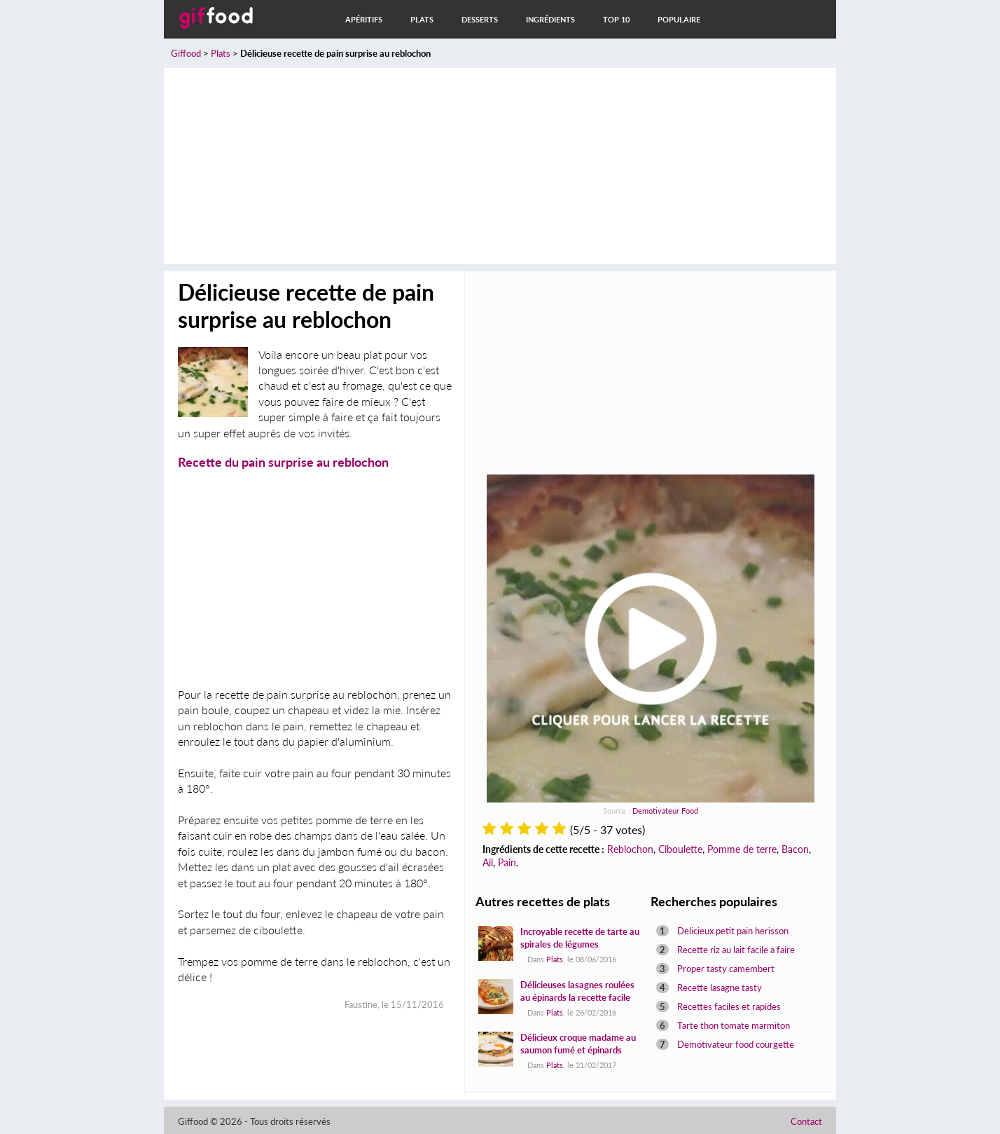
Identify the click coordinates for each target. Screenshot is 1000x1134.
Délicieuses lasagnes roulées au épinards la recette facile (577, 991)
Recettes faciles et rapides (729, 1006)
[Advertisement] (500, 166)
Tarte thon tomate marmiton (733, 1025)
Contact (806, 1121)
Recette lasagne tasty (719, 987)
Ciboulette (680, 849)
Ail (487, 862)
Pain (507, 862)
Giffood (186, 53)
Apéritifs (363, 19)
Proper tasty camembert (726, 968)
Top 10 (616, 19)
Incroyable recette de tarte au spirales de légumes (579, 938)
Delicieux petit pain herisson (733, 930)
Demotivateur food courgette (735, 1044)
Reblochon (630, 849)
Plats (421, 19)
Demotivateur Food (665, 810)
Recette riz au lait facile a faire (736, 949)
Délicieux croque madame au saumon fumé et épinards (578, 1044)
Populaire (679, 19)
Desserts (479, 19)
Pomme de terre (742, 849)
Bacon (795, 849)
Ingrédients (550, 19)
